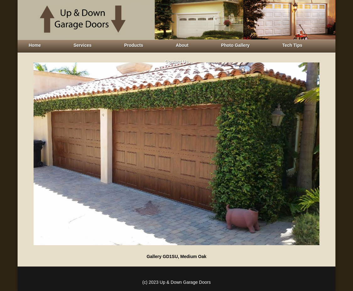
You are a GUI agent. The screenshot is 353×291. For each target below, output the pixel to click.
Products (133, 45)
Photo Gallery (235, 45)
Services (82, 45)
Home (35, 45)
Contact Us (176, 61)
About (182, 45)
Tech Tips (292, 45)
